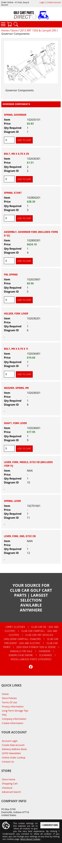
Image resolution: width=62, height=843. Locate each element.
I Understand (50, 825)
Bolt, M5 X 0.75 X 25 (16, 154)
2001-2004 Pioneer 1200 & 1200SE (36, 647)
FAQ (4, 714)
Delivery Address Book (14, 749)
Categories (3, 24)
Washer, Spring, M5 (16, 388)
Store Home (8, 779)
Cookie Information (12, 723)
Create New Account (13, 745)
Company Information (14, 718)
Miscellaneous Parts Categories (31, 659)
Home (5, 30)
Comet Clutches (15, 627)
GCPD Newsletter (11, 753)
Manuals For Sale (21, 651)
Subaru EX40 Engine (21, 655)
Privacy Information (13, 706)
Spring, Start (13, 193)
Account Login (10, 740)
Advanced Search (11, 791)
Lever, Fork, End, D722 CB (20, 536)
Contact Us (8, 761)
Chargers (44, 651)
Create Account (54, 2)
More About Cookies (30, 839)
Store (14, 30)
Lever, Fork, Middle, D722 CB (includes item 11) (28, 464)
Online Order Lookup (13, 757)
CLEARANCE (45, 655)
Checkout (7, 787)
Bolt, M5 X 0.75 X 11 (16, 349)
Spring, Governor (15, 115)
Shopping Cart (10, 783)
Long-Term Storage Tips (15, 710)
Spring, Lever (12, 501)
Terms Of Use (9, 702)
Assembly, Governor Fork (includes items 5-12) (31, 233)
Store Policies (9, 698)
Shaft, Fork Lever (15, 423)
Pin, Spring (11, 274)
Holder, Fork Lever (16, 313)
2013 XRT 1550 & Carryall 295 (38, 30)
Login (42, 2)
